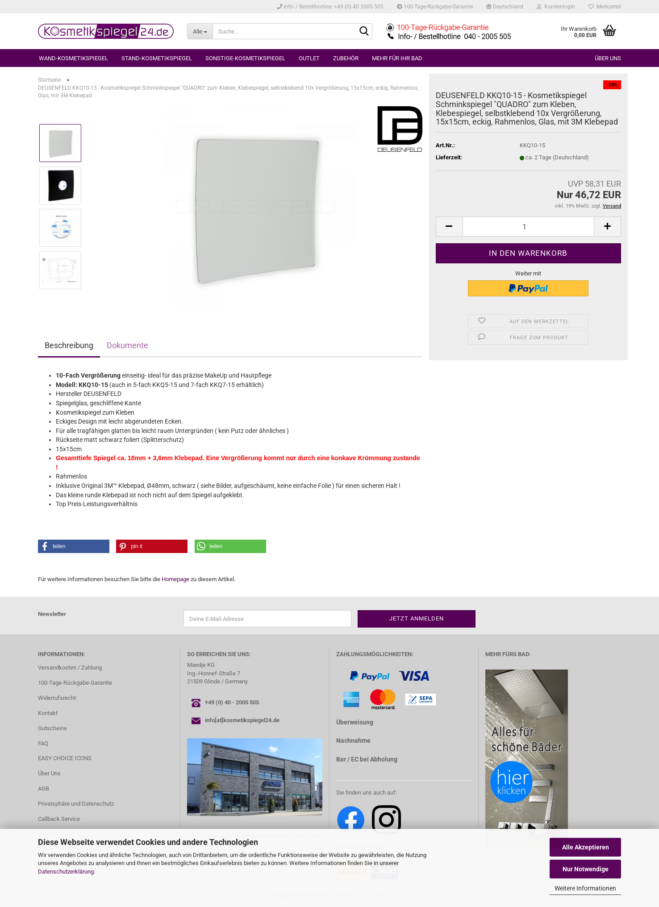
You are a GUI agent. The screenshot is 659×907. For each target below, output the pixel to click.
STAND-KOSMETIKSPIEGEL (156, 58)
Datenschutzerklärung (66, 871)
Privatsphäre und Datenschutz (76, 803)
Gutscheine (52, 728)
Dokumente (127, 345)
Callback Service (59, 818)
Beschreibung (69, 345)
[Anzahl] (528, 226)
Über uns (608, 58)
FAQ (43, 743)
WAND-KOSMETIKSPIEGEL (73, 58)
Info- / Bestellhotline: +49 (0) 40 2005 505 (330, 7)
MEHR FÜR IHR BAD (397, 58)
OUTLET (309, 58)
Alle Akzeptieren (585, 847)
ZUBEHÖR (346, 58)
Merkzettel (604, 7)
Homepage (175, 579)
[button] (505, 6)
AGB (43, 788)
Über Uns (49, 773)
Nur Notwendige (586, 869)
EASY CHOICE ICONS (65, 758)
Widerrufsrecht (57, 698)
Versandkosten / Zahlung (70, 667)
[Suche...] (200, 31)
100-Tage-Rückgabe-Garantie (435, 7)
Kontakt (48, 713)
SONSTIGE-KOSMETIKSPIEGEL (245, 58)
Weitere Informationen (585, 888)
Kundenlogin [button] (556, 7)
